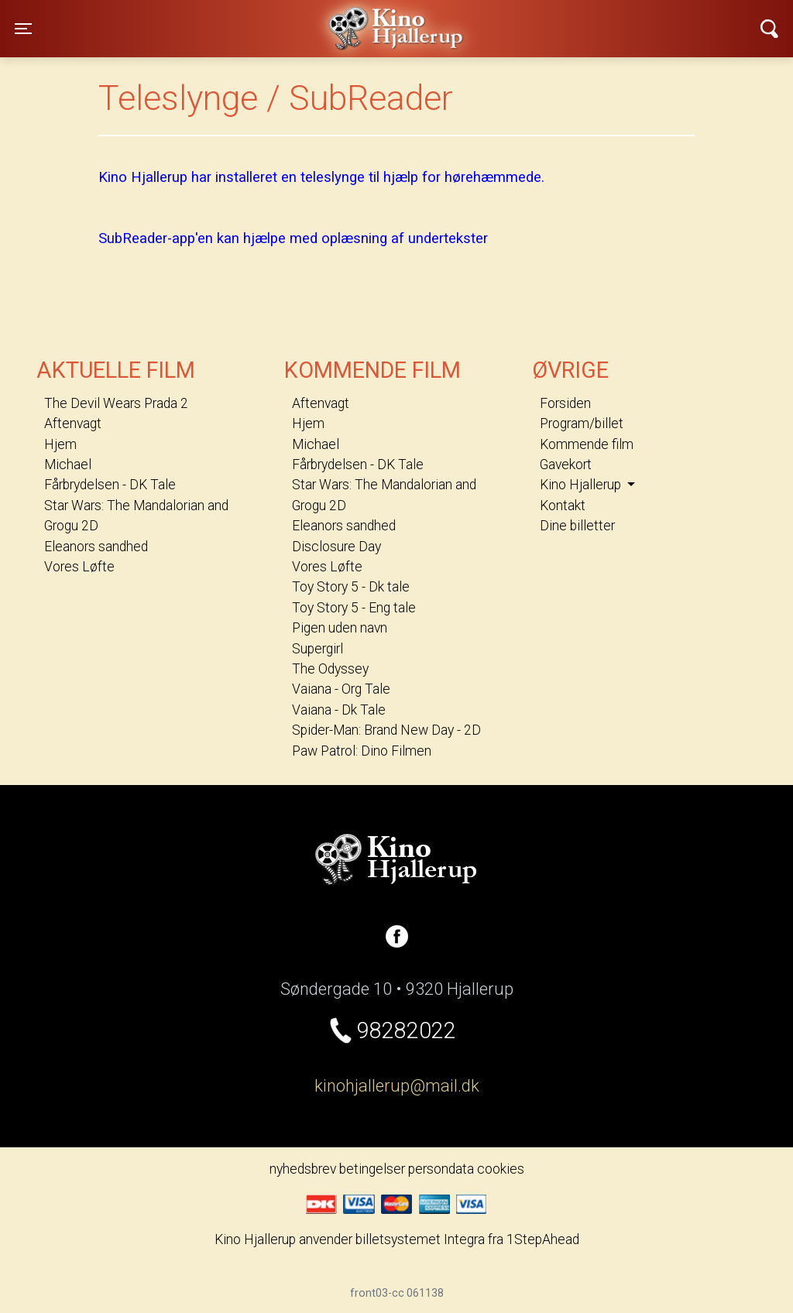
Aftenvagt (72, 423)
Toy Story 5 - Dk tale (351, 587)
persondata (441, 1169)
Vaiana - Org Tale (341, 689)
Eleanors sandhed (96, 546)
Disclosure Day (336, 546)
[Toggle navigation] (23, 29)
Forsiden (565, 403)
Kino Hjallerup (210, 18)
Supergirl (317, 648)
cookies (500, 1169)
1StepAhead (542, 1239)
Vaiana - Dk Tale (339, 710)
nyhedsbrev (302, 1169)
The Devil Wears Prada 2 (116, 403)
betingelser (372, 1169)
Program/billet (581, 423)
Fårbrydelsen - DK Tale (110, 484)
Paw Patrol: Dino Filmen (361, 751)
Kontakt (562, 505)
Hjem (60, 444)
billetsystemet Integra (420, 1239)
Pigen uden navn (339, 628)
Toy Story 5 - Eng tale (354, 607)
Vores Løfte (79, 566)
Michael (67, 464)
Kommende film (586, 444)
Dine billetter (577, 525)
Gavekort (566, 464)
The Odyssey (330, 669)
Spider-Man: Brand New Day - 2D (386, 730)
